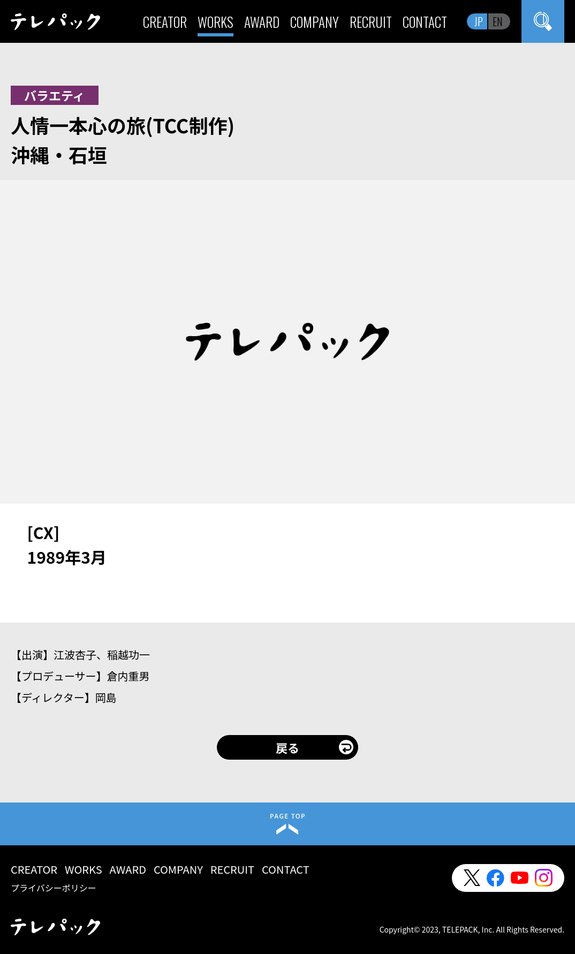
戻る (287, 747)
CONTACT (425, 22)
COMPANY (314, 22)
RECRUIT (371, 22)
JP (478, 21)
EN (498, 21)
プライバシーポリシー (53, 887)
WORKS (215, 22)
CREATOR (165, 22)
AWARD (261, 22)
